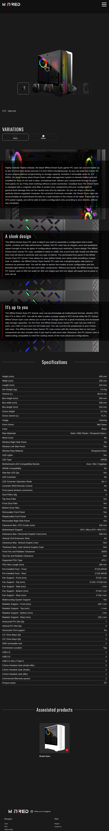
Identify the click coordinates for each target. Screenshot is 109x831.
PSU (5, 826)
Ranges (57, 824)
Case (6, 824)
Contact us (58, 826)
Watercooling (8, 829)
